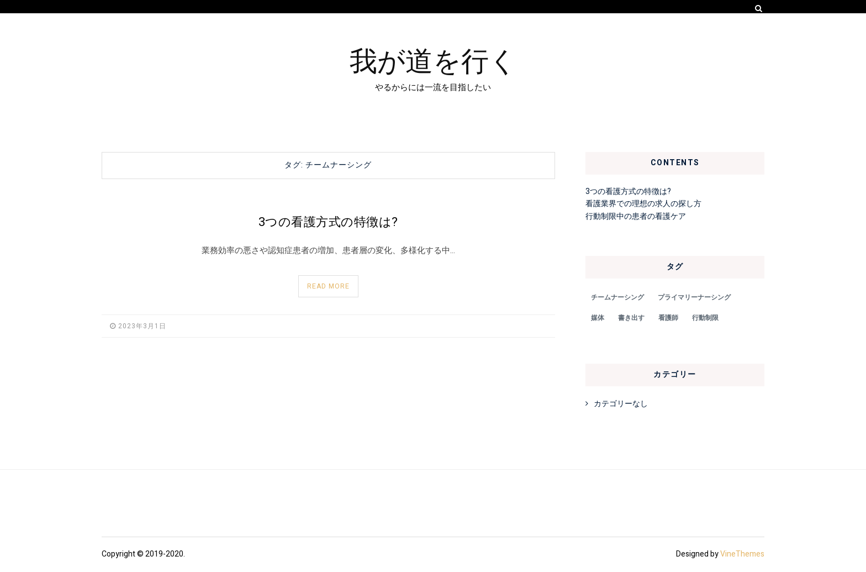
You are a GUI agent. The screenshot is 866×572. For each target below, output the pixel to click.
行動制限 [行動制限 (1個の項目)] (705, 318)
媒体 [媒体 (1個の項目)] (597, 318)
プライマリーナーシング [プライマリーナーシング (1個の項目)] (694, 297)
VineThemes (742, 554)
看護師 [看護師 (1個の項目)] (668, 318)
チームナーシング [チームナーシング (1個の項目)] (617, 297)
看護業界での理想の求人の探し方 (643, 203)
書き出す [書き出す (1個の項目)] (631, 318)
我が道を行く (433, 59)
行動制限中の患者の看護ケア (635, 216)
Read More (328, 286)
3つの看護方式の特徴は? (328, 222)
